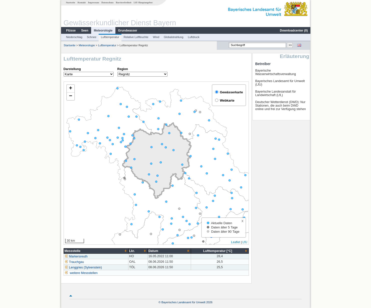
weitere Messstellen (83, 273)
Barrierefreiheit (123, 2)
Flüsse (70, 30)
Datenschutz (107, 2)
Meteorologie (103, 30)
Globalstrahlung (173, 37)
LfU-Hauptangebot (142, 2)
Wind (156, 37)
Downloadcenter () (293, 30)
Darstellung (72, 69)
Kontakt (81, 2)
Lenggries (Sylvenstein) (83, 267)
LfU (244, 242)
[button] (70, 89)
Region (122, 69)
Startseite (70, 2)
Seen (84, 30)
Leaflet (235, 242)
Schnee (91, 37)
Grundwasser (127, 30)
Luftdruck (193, 37)
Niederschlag (74, 37)
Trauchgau (74, 262)
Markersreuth (75, 256)
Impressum (93, 2)
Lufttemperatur (110, 37)
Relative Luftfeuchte (135, 37)
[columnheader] (95, 250)
